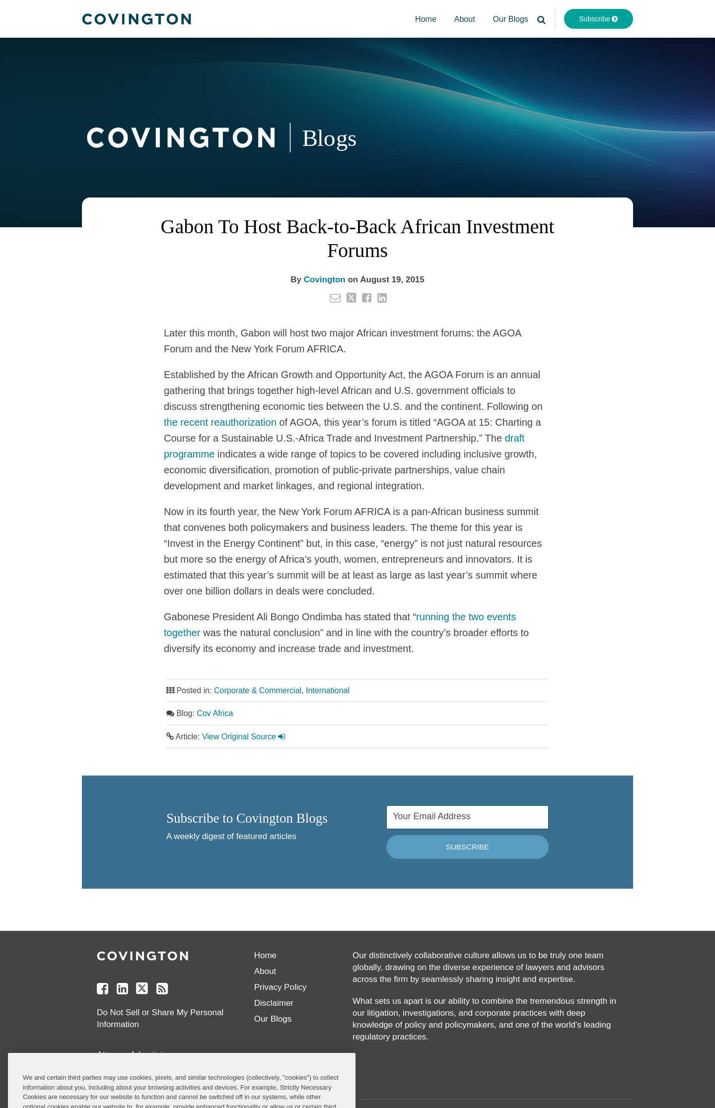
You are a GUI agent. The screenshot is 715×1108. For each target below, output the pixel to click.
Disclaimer (273, 1003)
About (464, 19)
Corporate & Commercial (257, 690)
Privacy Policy (280, 987)
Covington (325, 279)
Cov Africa (215, 713)
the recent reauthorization (220, 422)
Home (425, 19)
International (328, 690)
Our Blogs (510, 19)
